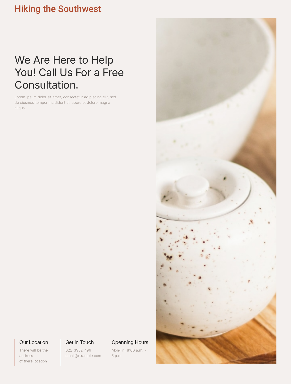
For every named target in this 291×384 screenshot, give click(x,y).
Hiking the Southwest (58, 9)
